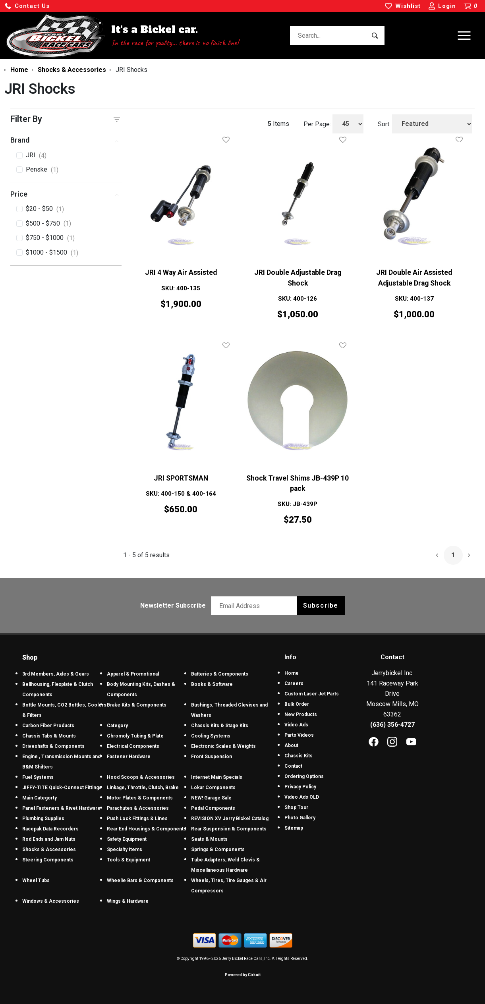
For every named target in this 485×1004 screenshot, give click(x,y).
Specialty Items (124, 849)
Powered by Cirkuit (243, 975)
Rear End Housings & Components (146, 829)
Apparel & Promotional (133, 674)
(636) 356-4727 (392, 724)
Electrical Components (133, 746)
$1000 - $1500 (52, 253)
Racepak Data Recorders (50, 829)
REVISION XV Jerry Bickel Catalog (230, 818)
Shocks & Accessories (49, 849)
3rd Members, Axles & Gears (55, 674)
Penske (42, 170)
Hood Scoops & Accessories (141, 777)
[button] (27, 6)
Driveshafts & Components (53, 746)
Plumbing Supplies (43, 818)
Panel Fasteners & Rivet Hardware (61, 808)
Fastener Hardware (129, 756)
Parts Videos (299, 735)
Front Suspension (211, 756)
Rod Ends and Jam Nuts (48, 839)
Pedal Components (213, 808)
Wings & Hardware (128, 901)
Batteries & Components (219, 674)
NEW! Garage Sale (211, 798)
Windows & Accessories (50, 901)
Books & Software (212, 684)
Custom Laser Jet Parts (311, 694)
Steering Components (47, 860)
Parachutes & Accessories (138, 808)
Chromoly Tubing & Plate (135, 736)
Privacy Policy (300, 787)
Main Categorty (39, 798)
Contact (293, 766)
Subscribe (320, 605)
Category (117, 725)
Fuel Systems (38, 777)
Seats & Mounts (209, 839)
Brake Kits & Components (136, 705)
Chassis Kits (298, 756)
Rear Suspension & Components (229, 829)
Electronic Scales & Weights (223, 746)
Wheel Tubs (36, 880)
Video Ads (296, 725)
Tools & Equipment (128, 860)
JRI (36, 155)
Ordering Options (304, 776)
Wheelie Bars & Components (140, 880)
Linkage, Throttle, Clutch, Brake (143, 787)
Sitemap (293, 828)
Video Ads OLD (301, 797)
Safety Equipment (127, 839)
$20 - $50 (45, 209)
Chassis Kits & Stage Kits (219, 725)
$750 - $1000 (50, 238)
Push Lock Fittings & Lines (137, 818)
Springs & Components (218, 849)
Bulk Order (296, 704)
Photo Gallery (299, 818)
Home (291, 673)
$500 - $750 (48, 223)
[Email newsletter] (255, 605)
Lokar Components (213, 787)
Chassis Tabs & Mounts (49, 736)
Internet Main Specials (216, 777)
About (291, 745)
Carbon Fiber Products (48, 725)
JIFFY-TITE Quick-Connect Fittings (62, 787)
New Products (300, 714)
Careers (293, 683)
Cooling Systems (210, 736)
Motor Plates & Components (140, 798)
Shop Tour (296, 807)
